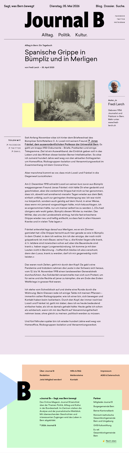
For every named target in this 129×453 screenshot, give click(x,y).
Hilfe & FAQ (75, 371)
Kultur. (81, 35)
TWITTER (15, 148)
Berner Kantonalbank (103, 411)
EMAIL (16, 152)
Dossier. (109, 6)
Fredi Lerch (34, 68)
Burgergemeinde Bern (103, 407)
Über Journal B (47, 371)
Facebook (120, 16)
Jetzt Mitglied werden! (51, 380)
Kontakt (74, 380)
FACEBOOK (14, 145)
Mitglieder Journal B (103, 402)
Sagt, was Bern (19, 6)
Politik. (64, 35)
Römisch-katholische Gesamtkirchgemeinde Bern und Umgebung (104, 418)
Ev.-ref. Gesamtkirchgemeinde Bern (104, 433)
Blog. (99, 6)
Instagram (119, 22)
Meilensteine (76, 376)
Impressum (106, 371)
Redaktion (45, 376)
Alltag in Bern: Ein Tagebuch (38, 46)
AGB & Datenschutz (110, 376)
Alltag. (48, 35)
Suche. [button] (120, 6)
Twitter (121, 19)
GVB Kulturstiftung (102, 426)
